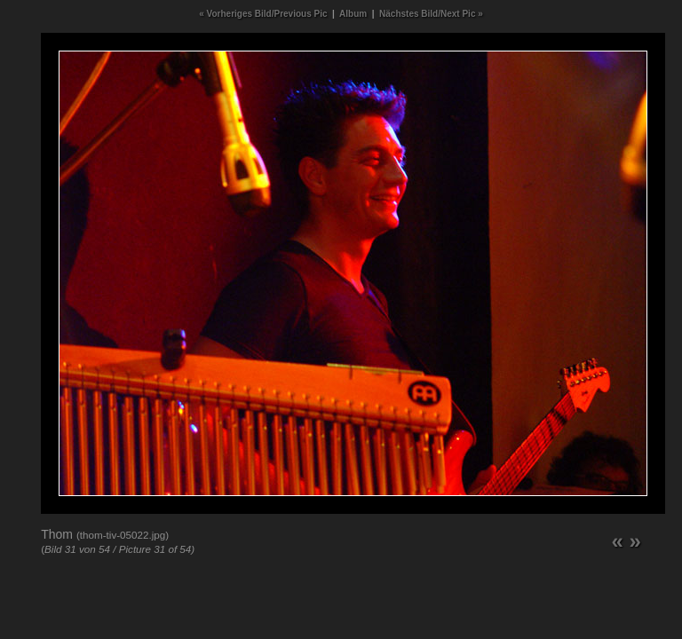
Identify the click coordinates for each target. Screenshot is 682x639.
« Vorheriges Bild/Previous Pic (263, 14)
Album (353, 14)
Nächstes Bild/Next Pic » (431, 14)
